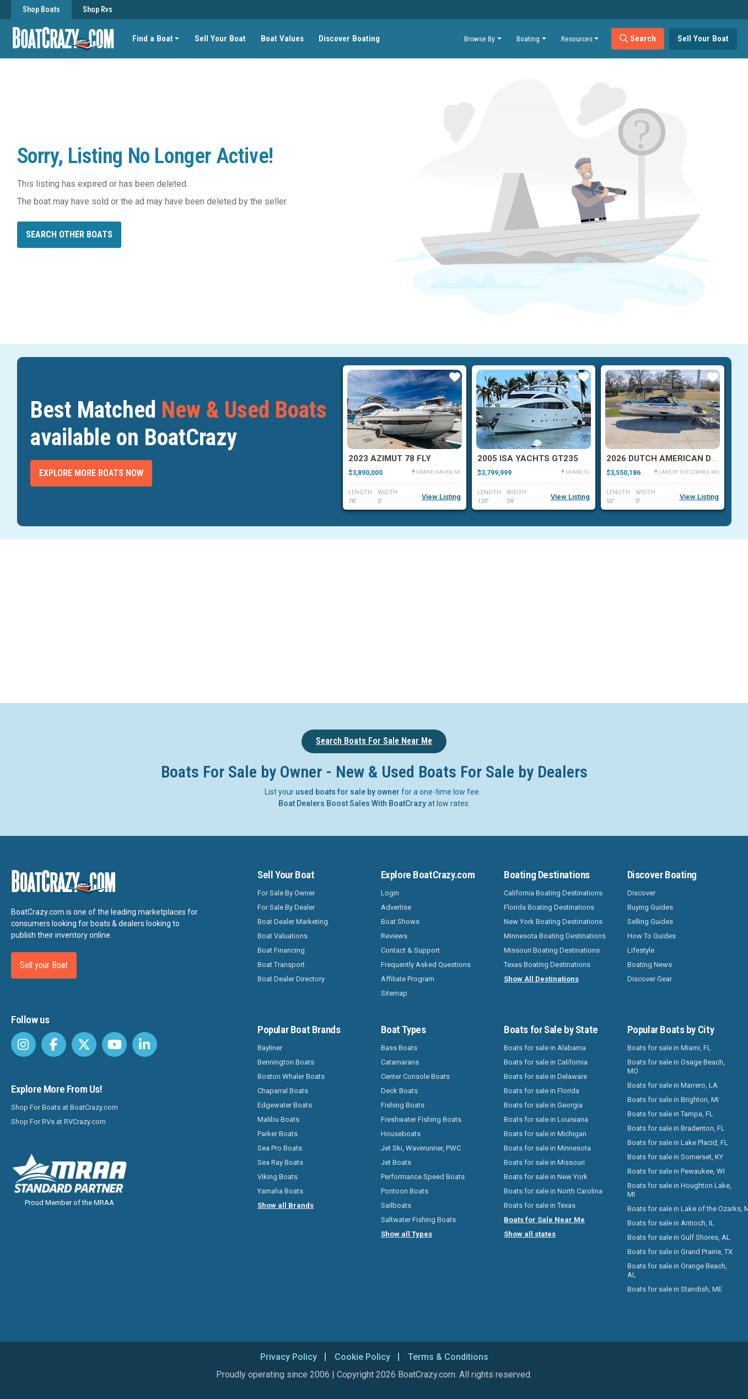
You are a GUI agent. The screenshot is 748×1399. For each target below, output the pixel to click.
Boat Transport (281, 964)
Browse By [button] (479, 38)
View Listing (441, 496)
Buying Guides (650, 907)
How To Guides (651, 936)
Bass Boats (399, 1048)
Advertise (396, 907)
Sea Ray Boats (280, 1162)
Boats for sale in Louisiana (546, 1119)
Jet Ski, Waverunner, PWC (421, 1148)
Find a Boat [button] (152, 39)
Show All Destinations (541, 979)
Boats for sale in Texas (539, 1205)
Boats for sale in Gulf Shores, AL (678, 1237)
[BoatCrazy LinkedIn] (144, 1044)
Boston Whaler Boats (291, 1076)
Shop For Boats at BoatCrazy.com (64, 1107)
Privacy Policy (288, 1357)
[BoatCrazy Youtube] (114, 1044)
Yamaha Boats (280, 1191)
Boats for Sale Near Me (544, 1220)
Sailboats (396, 1205)
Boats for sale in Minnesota (547, 1148)
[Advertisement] (424, 619)
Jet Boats (396, 1162)
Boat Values (282, 39)
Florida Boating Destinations (549, 907)
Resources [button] (577, 38)
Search (638, 39)
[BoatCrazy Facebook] (53, 1044)
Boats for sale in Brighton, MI (673, 1099)
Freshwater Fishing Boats (421, 1119)
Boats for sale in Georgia (543, 1105)
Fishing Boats (402, 1105)
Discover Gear (649, 979)
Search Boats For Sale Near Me (374, 741)
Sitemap (394, 993)
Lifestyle (640, 950)
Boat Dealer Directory (291, 979)
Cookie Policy (362, 1357)
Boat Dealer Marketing (292, 921)
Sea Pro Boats (279, 1148)
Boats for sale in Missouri (544, 1162)
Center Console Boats (415, 1076)
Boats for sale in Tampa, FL (670, 1114)
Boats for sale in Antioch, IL (670, 1223)
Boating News (649, 964)
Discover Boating (349, 39)
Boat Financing (281, 950)
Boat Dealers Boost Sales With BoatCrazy (352, 803)
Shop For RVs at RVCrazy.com (58, 1121)
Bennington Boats (285, 1062)
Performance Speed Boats (423, 1177)
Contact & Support (410, 950)
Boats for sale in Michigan (545, 1134)
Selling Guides (650, 921)
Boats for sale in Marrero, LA (672, 1085)
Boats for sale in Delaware (545, 1076)
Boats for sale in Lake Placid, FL (677, 1142)
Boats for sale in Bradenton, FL (676, 1128)
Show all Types (406, 1234)
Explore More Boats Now (91, 473)
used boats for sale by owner (347, 791)
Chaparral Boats (282, 1091)
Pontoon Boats (404, 1191)
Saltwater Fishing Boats (418, 1220)
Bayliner (269, 1048)
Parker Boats (277, 1134)
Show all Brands (285, 1205)
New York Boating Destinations (553, 921)
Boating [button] (528, 38)
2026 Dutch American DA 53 (667, 458)
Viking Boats (277, 1177)
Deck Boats (399, 1091)
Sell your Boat (44, 965)
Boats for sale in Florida (541, 1091)
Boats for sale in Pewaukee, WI (676, 1171)
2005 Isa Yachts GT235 (527, 458)
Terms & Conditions (448, 1357)
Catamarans (400, 1062)
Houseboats (401, 1134)
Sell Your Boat (220, 39)
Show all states (530, 1234)
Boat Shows (400, 921)
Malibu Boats (278, 1119)
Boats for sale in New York (546, 1177)
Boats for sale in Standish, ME (674, 1289)
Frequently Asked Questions (426, 964)
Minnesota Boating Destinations (555, 936)
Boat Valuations (282, 936)
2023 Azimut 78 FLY (389, 458)
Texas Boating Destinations (547, 964)
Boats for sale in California (546, 1062)
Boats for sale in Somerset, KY (675, 1157)
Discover (641, 893)
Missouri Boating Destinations (552, 950)
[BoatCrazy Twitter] (84, 1044)
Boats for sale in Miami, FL (669, 1048)
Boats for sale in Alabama (545, 1048)
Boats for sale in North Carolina (553, 1191)
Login (390, 893)
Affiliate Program (407, 979)
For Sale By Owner (286, 893)
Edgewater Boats (284, 1105)
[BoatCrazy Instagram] (23, 1044)
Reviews (394, 936)
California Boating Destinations (553, 893)
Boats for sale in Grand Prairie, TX (680, 1251)
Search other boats (69, 234)
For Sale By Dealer (286, 907)
